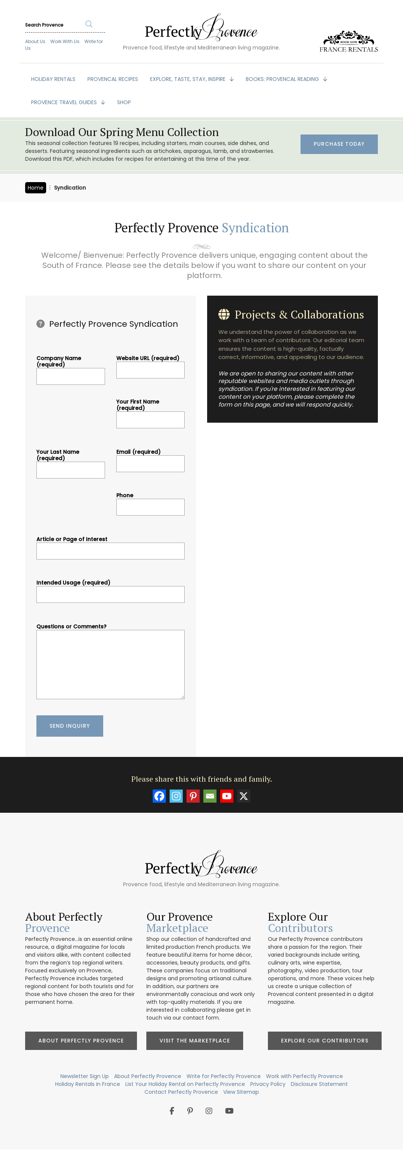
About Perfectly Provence (81, 1040)
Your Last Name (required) (70, 461)
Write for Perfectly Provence (223, 1076)
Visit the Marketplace (194, 1040)
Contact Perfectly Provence (181, 1092)
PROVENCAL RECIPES (112, 79)
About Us (35, 41)
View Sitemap (241, 1092)
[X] (243, 796)
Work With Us (65, 41)
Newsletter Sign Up (84, 1076)
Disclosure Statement (319, 1084)
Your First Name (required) (150, 411)
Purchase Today (338, 144)
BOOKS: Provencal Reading (283, 79)
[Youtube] (226, 796)
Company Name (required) (70, 367)
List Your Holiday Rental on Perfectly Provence (185, 1084)
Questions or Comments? (110, 662)
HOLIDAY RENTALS (53, 79)
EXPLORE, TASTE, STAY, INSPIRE (188, 79)
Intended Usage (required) (110, 589)
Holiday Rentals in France (87, 1084)
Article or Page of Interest (110, 545)
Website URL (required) (150, 364)
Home (36, 187)
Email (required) (150, 458)
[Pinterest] (193, 796)
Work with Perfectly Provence (304, 1076)
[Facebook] (159, 796)
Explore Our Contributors (324, 1040)
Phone (150, 501)
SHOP (124, 102)
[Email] (210, 796)
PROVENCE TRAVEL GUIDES (64, 102)
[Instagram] (176, 796)
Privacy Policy (268, 1084)
